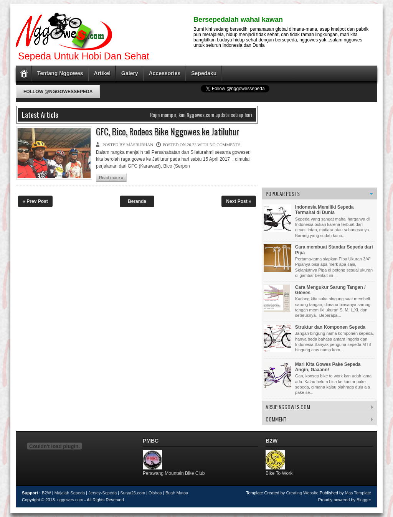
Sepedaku (203, 73)
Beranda (137, 201)
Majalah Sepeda (69, 493)
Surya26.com (132, 493)
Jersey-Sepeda (102, 493)
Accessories (165, 73)
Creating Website (302, 493)
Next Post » (238, 201)
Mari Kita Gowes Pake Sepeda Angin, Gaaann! (328, 367)
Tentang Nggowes (60, 73)
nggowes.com (70, 499)
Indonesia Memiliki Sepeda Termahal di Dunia (324, 209)
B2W (46, 493)
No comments (225, 144)
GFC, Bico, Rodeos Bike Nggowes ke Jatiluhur (167, 132)
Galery (129, 73)
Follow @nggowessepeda (57, 91)
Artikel (102, 73)
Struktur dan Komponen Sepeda (330, 327)
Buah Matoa (176, 493)
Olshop (155, 493)
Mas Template (358, 493)
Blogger (364, 499)
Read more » (111, 177)
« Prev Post (35, 201)
